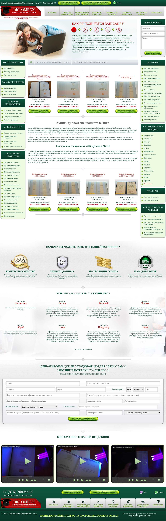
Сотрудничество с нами (12, 117)
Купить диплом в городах (49, 62)
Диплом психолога (10, 200)
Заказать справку (10, 91)
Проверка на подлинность (13, 113)
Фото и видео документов (82, 13)
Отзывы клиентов (127, 13)
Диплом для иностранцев (153, 93)
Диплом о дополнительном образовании (153, 223)
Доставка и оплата (141, 13)
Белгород (147, 145)
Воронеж (147, 168)
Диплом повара (9, 193)
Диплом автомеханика (12, 165)
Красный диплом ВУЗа (152, 96)
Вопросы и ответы (111, 13)
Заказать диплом (10, 88)
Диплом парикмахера (11, 185)
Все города (148, 184)
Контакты (157, 13)
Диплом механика (10, 182)
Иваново (147, 174)
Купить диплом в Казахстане (10, 142)
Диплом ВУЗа (9, 68)
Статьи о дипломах (11, 120)
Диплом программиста (12, 196)
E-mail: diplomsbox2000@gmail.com (17, 3)
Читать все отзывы (83, 349)
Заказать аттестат (10, 94)
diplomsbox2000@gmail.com (89, 42)
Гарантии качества (97, 13)
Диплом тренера (10, 169)
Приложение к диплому (152, 216)
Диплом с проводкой (151, 116)
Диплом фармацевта (11, 206)
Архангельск (148, 135)
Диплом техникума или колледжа (152, 86)
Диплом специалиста (151, 68)
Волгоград (147, 158)
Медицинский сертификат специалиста (153, 234)
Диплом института (150, 81)
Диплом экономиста (11, 209)
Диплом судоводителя (12, 172)
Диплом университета (152, 78)
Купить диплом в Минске (13, 133)
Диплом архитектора (11, 162)
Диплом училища (150, 120)
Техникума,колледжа (11, 72)
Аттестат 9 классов (151, 200)
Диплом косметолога (11, 175)
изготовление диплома (103, 35)
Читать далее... (85, 52)
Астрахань (148, 138)
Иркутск (147, 181)
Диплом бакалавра (150, 72)
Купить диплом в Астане (13, 147)
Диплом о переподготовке (153, 219)
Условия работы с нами (12, 110)
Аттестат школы (10, 75)
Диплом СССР (149, 90)
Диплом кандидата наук (152, 103)
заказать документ (69, 3)
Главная (52, 13)
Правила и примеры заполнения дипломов (152, 112)
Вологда (147, 164)
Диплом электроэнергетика (13, 213)
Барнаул (147, 142)
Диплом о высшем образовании (150, 107)
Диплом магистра (150, 75)
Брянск (146, 148)
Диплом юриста (9, 216)
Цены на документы (67, 13)
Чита (67, 62)
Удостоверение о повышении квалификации (153, 228)
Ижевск (147, 177)
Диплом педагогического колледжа (13, 189)
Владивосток (148, 151)
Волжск (147, 161)
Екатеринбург (149, 171)
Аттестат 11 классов (151, 197)
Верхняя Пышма (150, 155)
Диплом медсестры (11, 178)
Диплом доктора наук (152, 99)
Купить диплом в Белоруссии (10, 137)
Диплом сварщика (10, 203)
